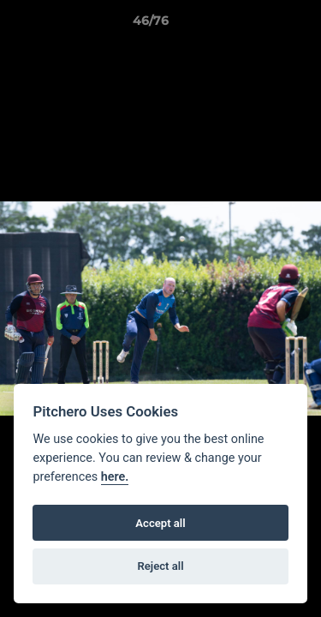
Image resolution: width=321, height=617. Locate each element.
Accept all (160, 523)
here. (115, 477)
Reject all (160, 566)
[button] (259, 25)
